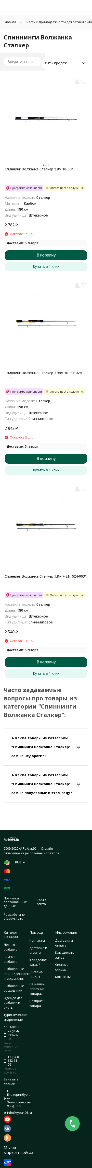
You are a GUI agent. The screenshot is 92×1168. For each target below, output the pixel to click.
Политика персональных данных (15, 902)
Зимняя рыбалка (10, 959)
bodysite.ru (14, 918)
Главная (10, 22)
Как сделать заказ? (39, 962)
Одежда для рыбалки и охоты (13, 1003)
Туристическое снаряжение (15, 1017)
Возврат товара (36, 1003)
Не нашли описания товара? (37, 989)
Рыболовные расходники (14, 988)
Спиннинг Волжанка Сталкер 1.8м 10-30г (39, 169)
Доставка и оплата (38, 950)
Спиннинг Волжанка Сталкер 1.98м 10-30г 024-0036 (44, 375)
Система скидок (36, 974)
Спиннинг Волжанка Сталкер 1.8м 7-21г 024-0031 (46, 576)
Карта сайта (41, 902)
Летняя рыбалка (10, 947)
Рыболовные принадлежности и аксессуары (17, 974)
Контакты (37, 940)
